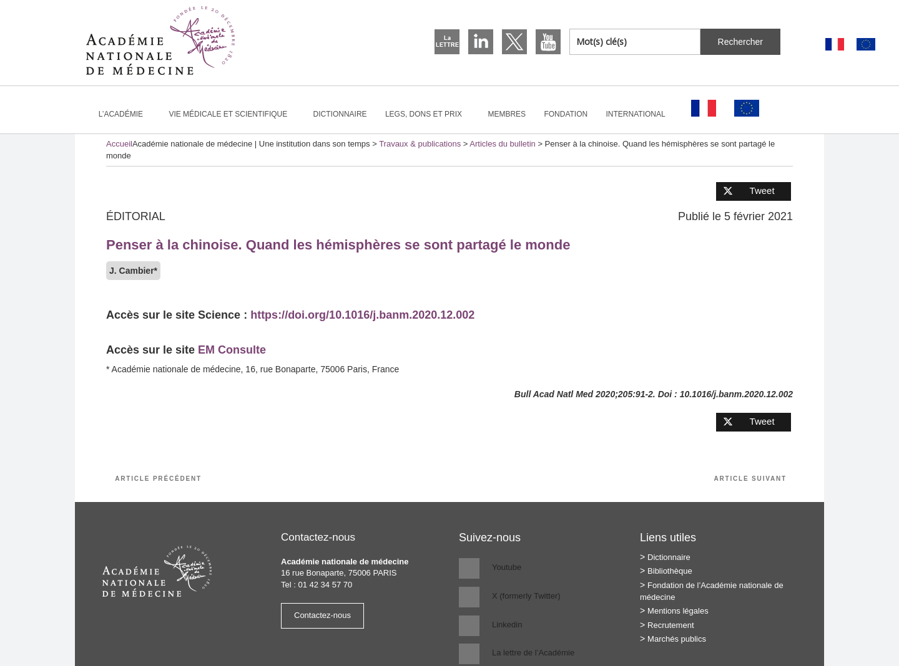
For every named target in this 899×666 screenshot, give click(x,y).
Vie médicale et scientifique (233, 114)
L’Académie (126, 114)
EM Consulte (232, 350)
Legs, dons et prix (429, 114)
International (641, 114)
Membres (507, 114)
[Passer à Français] (834, 44)
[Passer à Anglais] (866, 44)
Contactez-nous (322, 615)
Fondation (565, 114)
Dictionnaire (340, 114)
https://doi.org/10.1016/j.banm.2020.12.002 (362, 315)
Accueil (119, 143)
